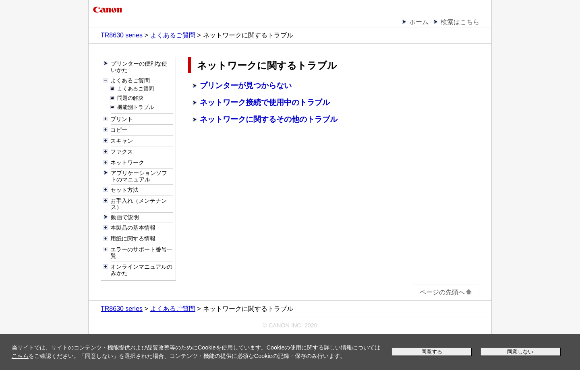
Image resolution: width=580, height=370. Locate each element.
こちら (20, 356)
